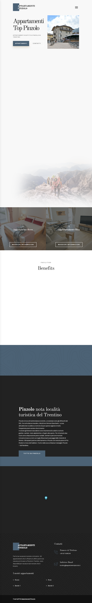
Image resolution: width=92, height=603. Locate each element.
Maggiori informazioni (23, 244)
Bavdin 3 (51, 586)
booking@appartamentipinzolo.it (70, 565)
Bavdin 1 (18, 586)
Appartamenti (21, 43)
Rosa (49, 580)
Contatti (36, 43)
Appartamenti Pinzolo (28, 599)
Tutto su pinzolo (31, 453)
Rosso (17, 580)
